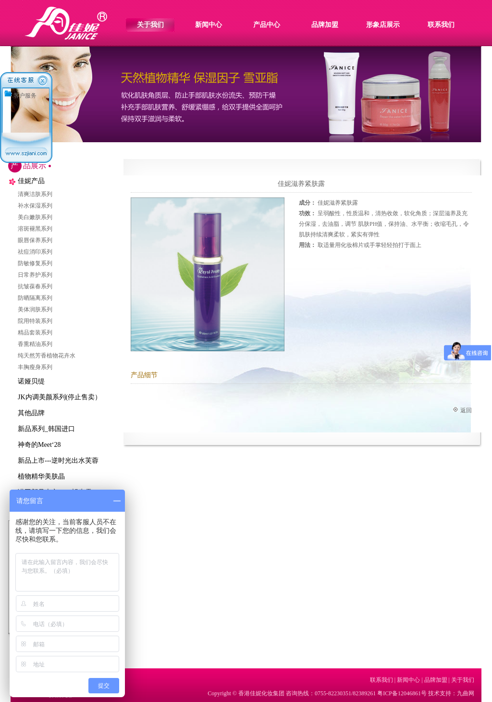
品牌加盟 (324, 24)
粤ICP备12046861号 (402, 693)
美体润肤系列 (35, 309)
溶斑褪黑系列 (35, 228)
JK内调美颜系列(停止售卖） (59, 397)
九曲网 (465, 693)
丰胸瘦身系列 (35, 367)
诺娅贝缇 (31, 381)
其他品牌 (31, 413)
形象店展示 (383, 24)
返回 (466, 410)
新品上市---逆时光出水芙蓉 (58, 460)
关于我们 (150, 24)
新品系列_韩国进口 (46, 428)
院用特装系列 (35, 321)
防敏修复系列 (35, 263)
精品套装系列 (35, 332)
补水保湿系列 (35, 205)
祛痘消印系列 (35, 251)
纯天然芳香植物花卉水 (46, 355)
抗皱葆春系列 (35, 286)
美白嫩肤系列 (35, 217)
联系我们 (441, 24)
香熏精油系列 (35, 344)
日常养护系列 (35, 274)
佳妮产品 (31, 181)
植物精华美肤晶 (41, 476)
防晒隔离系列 (35, 298)
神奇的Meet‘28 (39, 444)
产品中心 (266, 24)
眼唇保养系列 (35, 240)
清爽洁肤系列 (35, 194)
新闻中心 (208, 24)
